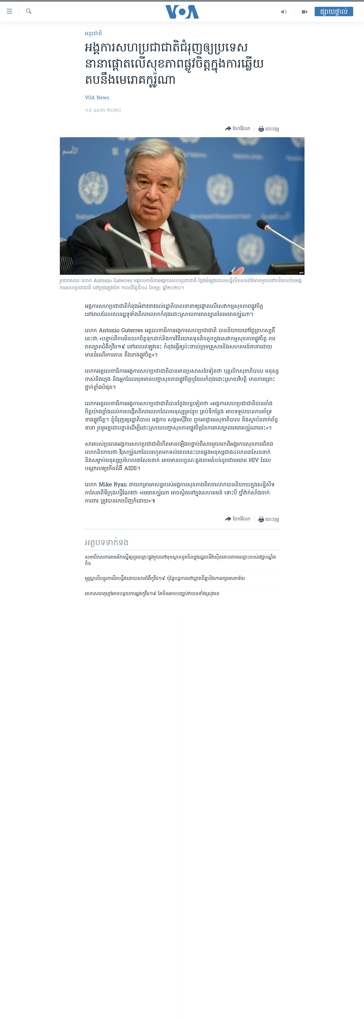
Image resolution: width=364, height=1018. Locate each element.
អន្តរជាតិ (93, 34)
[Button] (237, 129)
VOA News (97, 98)
